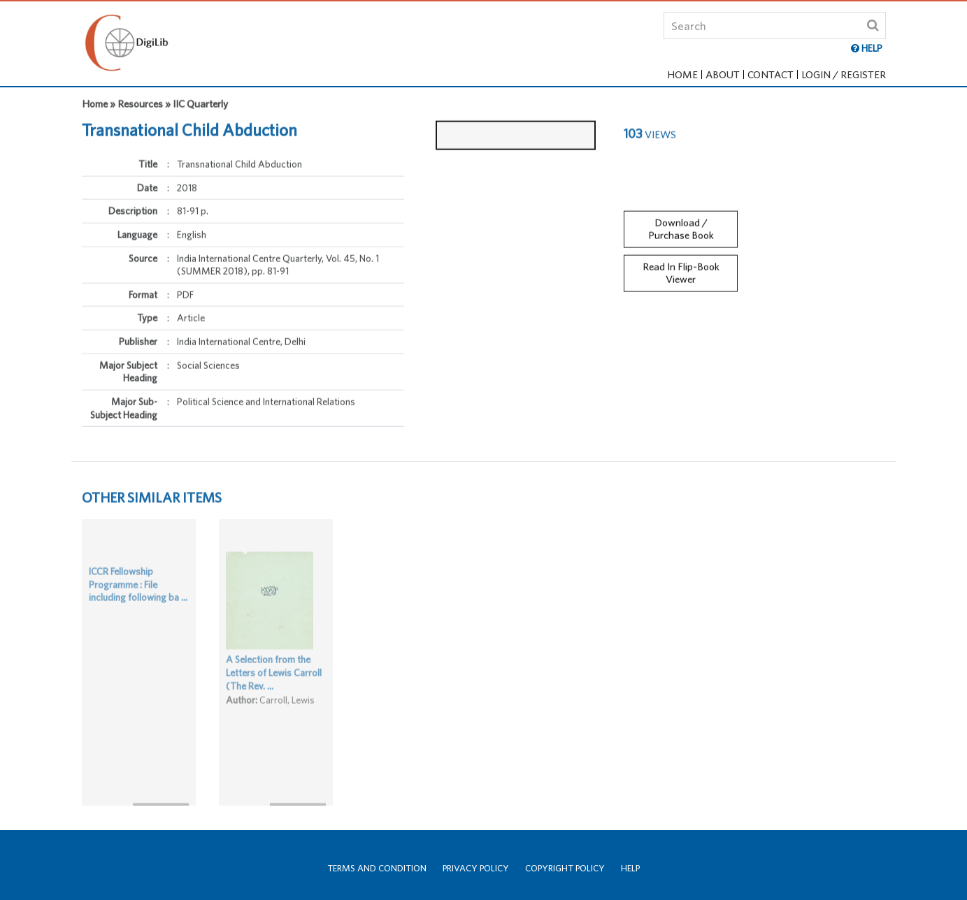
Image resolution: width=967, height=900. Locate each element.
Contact (770, 74)
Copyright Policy (565, 868)
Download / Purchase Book (681, 222)
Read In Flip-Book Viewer (681, 267)
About (722, 74)
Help (630, 868)
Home (682, 74)
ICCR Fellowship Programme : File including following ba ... (138, 597)
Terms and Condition (377, 868)
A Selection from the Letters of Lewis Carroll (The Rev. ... (274, 685)
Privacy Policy (476, 868)
